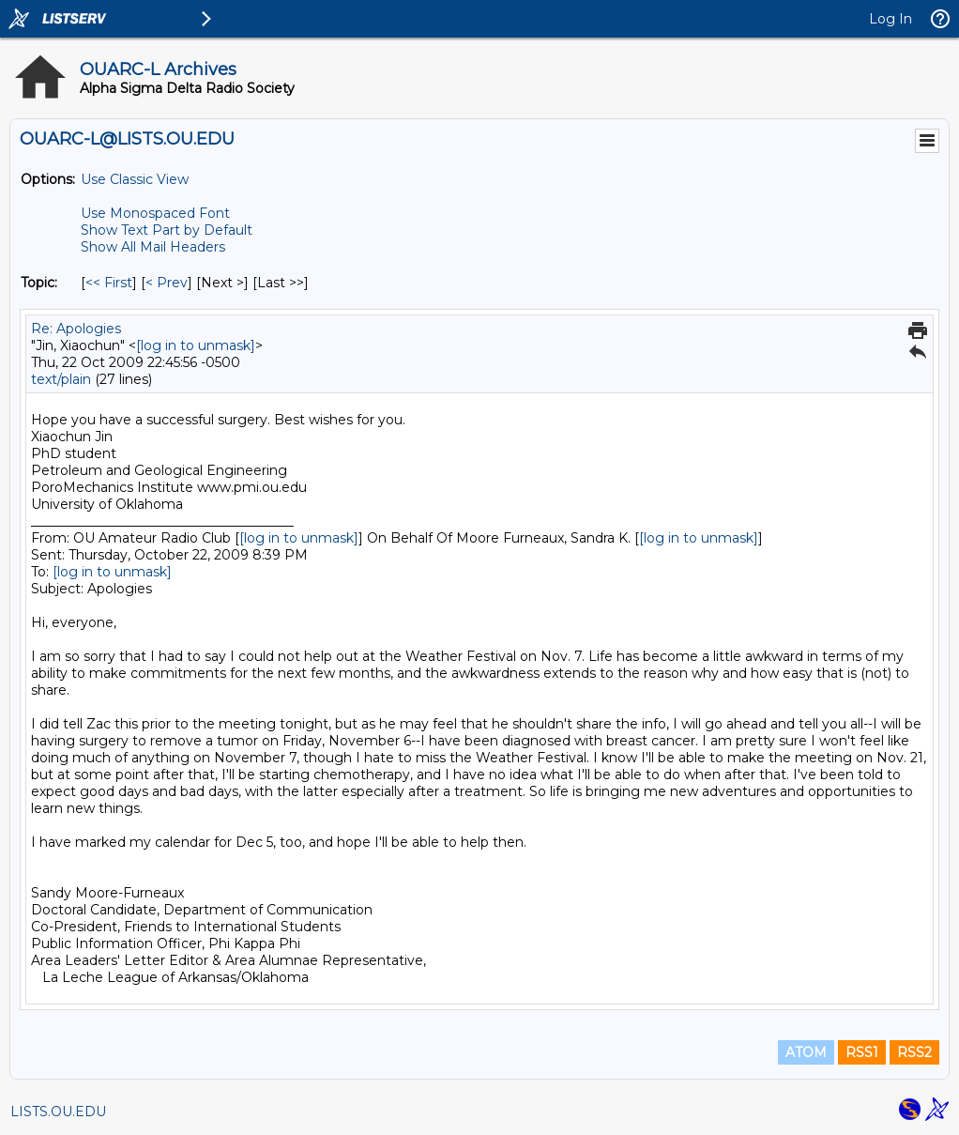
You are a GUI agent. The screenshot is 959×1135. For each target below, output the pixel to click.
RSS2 (914, 1052)
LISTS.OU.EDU (58, 1111)
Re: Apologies (76, 328)
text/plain (61, 379)
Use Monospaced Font (155, 213)
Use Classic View (135, 179)
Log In (890, 18)
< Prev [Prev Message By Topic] (166, 282)
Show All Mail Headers (153, 246)
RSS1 (861, 1052)
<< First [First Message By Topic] (108, 282)
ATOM (806, 1052)
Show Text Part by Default (166, 230)
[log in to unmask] (195, 345)
